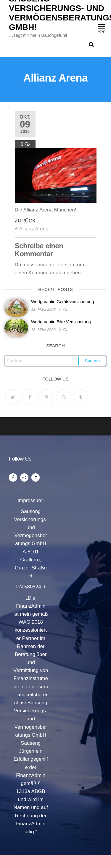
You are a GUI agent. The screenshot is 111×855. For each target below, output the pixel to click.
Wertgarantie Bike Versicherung (61, 321)
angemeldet (50, 265)
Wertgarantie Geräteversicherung (62, 301)
